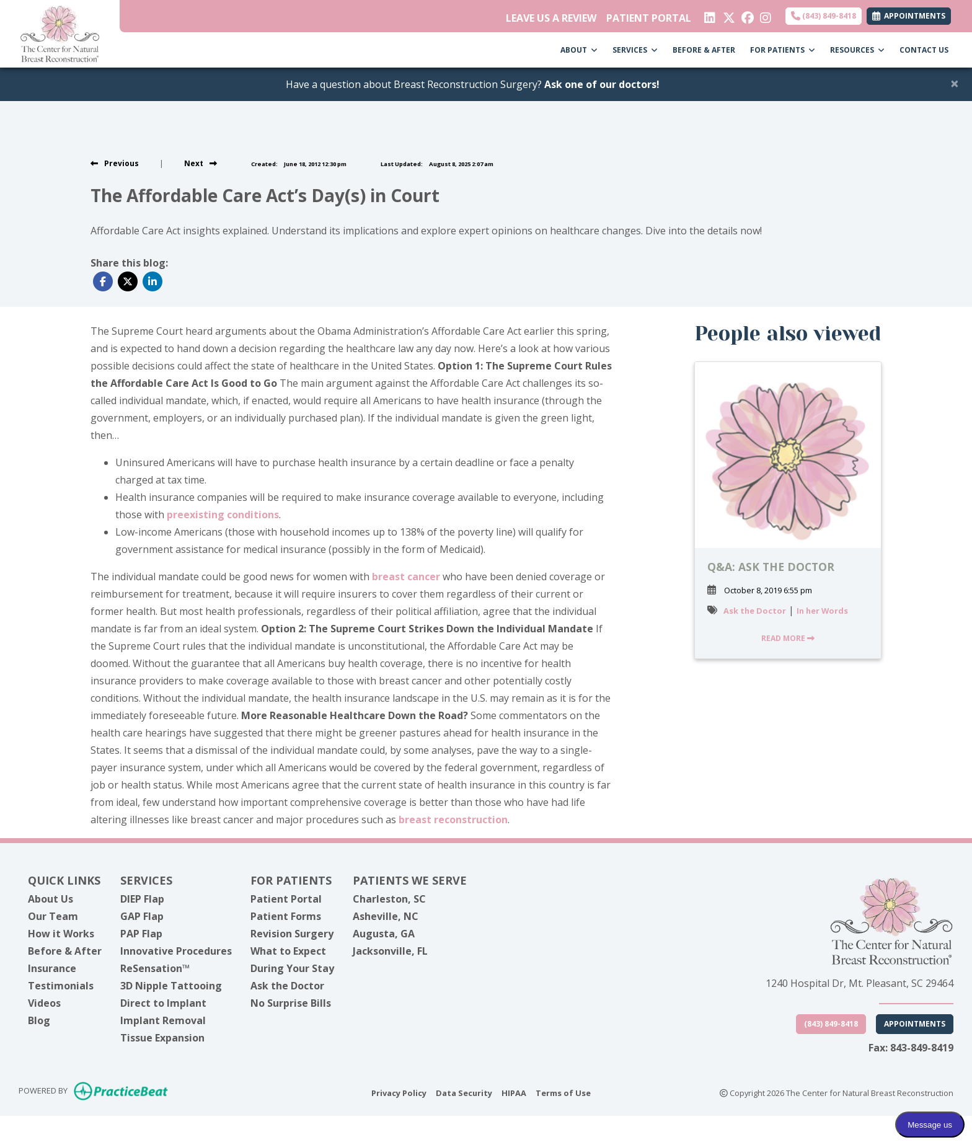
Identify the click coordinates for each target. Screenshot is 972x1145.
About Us (50, 899)
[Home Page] (60, 33)
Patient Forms (285, 916)
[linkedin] (709, 14)
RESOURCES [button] (857, 50)
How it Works (61, 933)
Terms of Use (563, 1092)
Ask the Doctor (754, 610)
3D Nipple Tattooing (171, 985)
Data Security (464, 1092)
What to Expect (288, 951)
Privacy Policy (398, 1092)
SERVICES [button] (635, 50)
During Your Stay (292, 968)
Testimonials (61, 985)
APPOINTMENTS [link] (908, 16)
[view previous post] (115, 163)
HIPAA (513, 1092)
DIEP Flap (142, 899)
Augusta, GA (384, 933)
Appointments (914, 1024)
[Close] (954, 83)
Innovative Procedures (176, 951)
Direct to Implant (163, 1003)
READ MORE (788, 638)
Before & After (65, 951)
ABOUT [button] (579, 50)
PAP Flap (141, 933)
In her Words (822, 610)
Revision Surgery (292, 933)
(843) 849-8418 (823, 16)
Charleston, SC (389, 899)
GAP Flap (142, 916)
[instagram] (764, 14)
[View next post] (200, 163)
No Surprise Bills (290, 1003)
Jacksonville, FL (390, 951)
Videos (44, 1003)
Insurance (52, 968)
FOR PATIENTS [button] (782, 50)
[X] (727, 14)
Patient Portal (286, 899)
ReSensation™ (155, 968)
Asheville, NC (385, 916)
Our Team (53, 916)
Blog (39, 1020)
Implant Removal (163, 1020)
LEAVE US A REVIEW (551, 18)
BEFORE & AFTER (704, 50)
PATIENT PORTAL (648, 18)
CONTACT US (923, 50)
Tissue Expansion (162, 1038)
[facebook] (746, 14)
